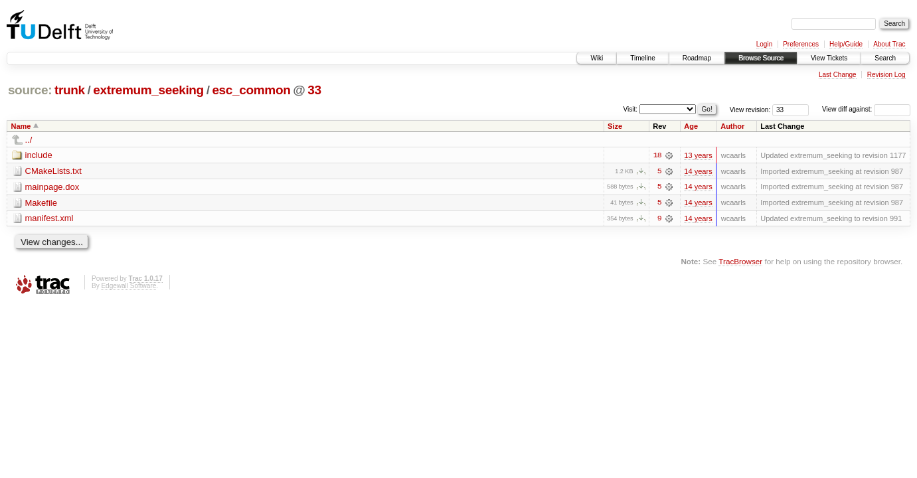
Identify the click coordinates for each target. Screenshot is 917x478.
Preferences (801, 44)
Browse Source (761, 58)
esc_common (251, 90)
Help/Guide (846, 44)
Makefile (41, 203)
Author (732, 126)
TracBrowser (740, 262)
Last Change (838, 74)
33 (314, 90)
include (38, 155)
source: (30, 90)
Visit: (631, 108)
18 (657, 155)
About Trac (889, 44)
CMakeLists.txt (53, 171)
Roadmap (697, 58)
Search (885, 58)
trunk (69, 90)
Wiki (596, 58)
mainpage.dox (52, 187)
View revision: (750, 109)
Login (764, 44)
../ (29, 140)
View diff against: (866, 109)
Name (21, 126)
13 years (698, 155)
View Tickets (829, 58)
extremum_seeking (148, 90)
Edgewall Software (128, 286)
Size (615, 126)
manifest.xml (49, 219)
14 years (698, 171)
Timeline (642, 58)
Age (691, 126)
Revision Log (886, 74)
